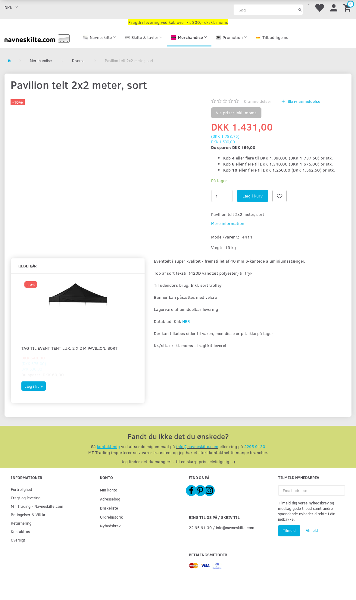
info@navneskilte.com (197, 446)
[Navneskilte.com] (37, 37)
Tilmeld (289, 530)
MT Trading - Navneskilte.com (37, 506)
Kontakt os (20, 531)
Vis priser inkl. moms (236, 112)
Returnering (21, 523)
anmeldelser (257, 101)
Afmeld (312, 530)
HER (186, 321)
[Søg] (300, 10)
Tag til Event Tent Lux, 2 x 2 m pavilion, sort (69, 348)
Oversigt (18, 539)
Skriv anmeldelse (303, 101)
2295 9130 (254, 446)
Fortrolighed (21, 489)
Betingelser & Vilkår (28, 514)
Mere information (227, 223)
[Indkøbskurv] (348, 7)
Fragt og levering (25, 497)
